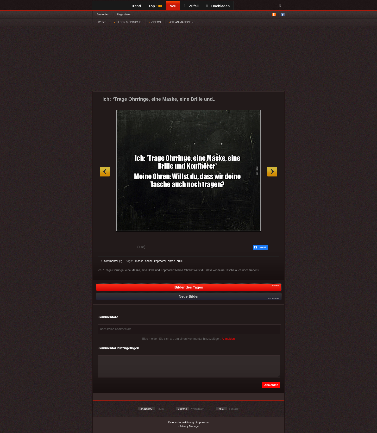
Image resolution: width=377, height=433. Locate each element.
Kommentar (111, 261)
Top (155, 6)
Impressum (202, 422)
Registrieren (124, 14)
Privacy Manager (190, 426)
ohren (171, 261)
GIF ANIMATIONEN (181, 22)
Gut (107, 247)
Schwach (125, 247)
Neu (173, 6)
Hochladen (218, 6)
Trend (136, 6)
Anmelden (102, 14)
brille (179, 261)
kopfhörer (160, 261)
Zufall (191, 6)
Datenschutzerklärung (181, 422)
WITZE (101, 22)
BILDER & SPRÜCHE (127, 22)
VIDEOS (155, 22)
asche (149, 261)
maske (139, 261)
